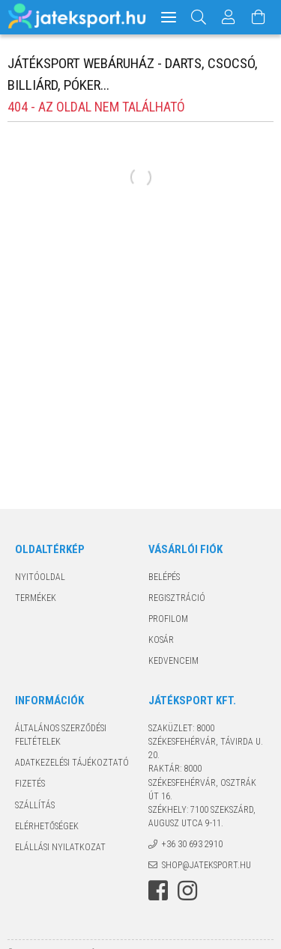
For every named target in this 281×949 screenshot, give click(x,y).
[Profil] (229, 17)
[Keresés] (199, 17)
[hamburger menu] (169, 17)
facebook (158, 890)
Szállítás (35, 805)
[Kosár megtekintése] (259, 17)
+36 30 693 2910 (192, 844)
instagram (187, 890)
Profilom (168, 619)
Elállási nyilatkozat (60, 847)
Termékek (35, 598)
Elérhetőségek (47, 826)
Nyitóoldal (40, 577)
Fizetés (30, 783)
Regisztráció (176, 598)
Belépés (164, 577)
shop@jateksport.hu (206, 865)
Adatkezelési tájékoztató (72, 762)
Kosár (161, 640)
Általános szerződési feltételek (60, 735)
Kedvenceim (173, 661)
